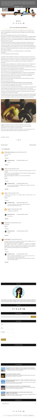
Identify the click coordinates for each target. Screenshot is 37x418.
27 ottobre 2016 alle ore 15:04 (15, 222)
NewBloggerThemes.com (29, 415)
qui (2, 124)
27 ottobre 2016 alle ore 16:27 (22, 253)
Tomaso (5, 168)
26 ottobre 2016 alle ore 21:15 (13, 193)
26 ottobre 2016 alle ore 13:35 (22, 160)
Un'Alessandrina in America (9, 152)
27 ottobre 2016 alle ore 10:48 (22, 214)
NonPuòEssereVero (11, 160)
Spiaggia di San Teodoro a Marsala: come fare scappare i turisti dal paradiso (20, 367)
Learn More (17, 6)
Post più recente (4, 144)
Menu (18, 21)
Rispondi (5, 155)
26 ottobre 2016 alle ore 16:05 (22, 183)
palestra (3, 137)
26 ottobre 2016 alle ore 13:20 (20, 152)
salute (7, 137)
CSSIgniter (10, 415)
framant (5, 193)
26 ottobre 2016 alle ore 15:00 (13, 168)
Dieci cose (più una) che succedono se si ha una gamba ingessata (18, 386)
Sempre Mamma (7, 239)
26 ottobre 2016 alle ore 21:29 (22, 202)
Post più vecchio (32, 144)
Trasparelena (6, 222)
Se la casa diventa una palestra (18, 27)
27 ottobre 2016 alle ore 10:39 (16, 209)
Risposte (6, 158)
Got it (22, 6)
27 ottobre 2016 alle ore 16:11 (16, 239)
